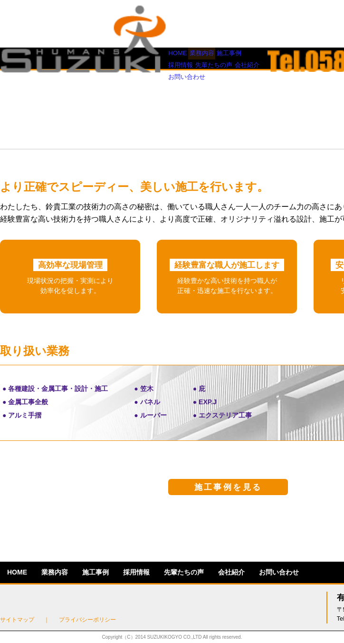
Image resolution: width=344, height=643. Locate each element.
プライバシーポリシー (87, 619)
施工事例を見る (228, 487)
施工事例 (95, 58)
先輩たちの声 (184, 58)
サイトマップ (17, 619)
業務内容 (54, 58)
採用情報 (136, 58)
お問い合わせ (279, 58)
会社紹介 (231, 58)
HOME (17, 58)
